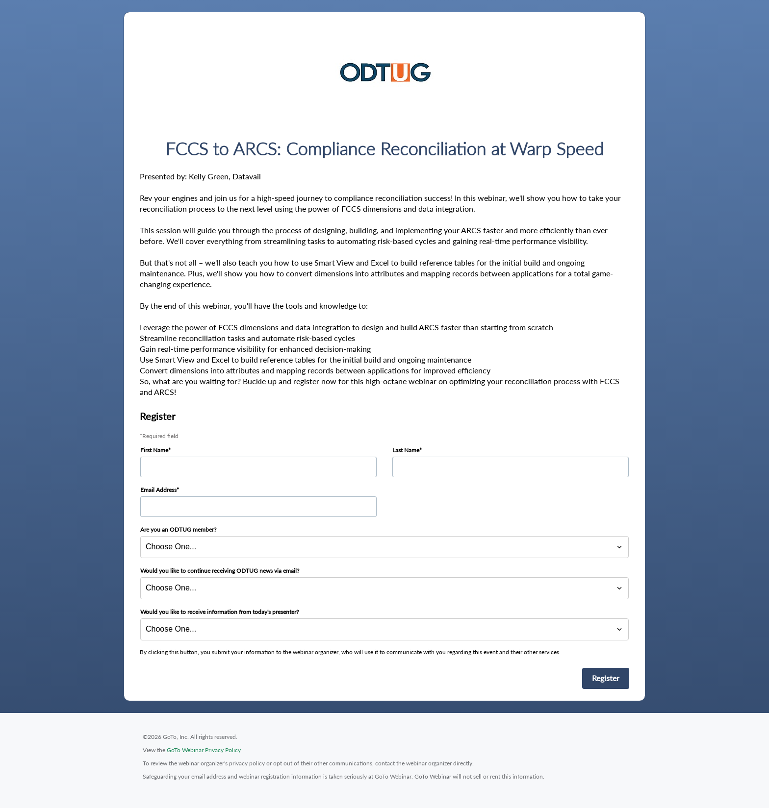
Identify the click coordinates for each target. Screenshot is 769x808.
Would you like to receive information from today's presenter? (219, 611)
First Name (154, 450)
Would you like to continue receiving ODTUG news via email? (219, 570)
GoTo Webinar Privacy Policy (204, 750)
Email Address (158, 489)
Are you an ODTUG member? (178, 529)
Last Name (405, 450)
